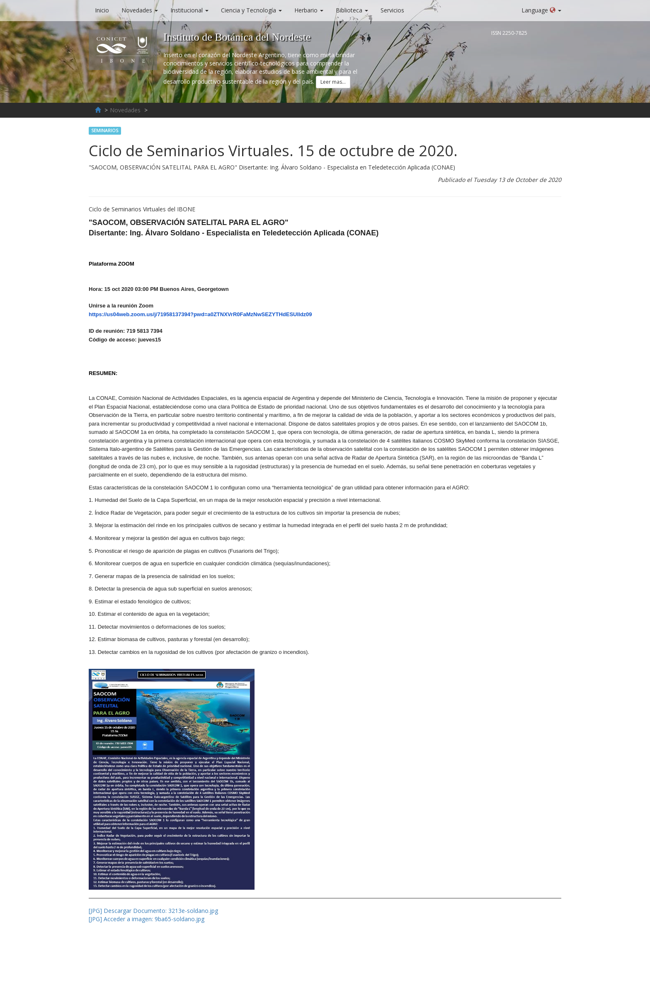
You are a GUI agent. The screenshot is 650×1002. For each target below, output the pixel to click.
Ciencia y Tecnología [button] (251, 10)
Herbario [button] (308, 10)
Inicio (105, 10)
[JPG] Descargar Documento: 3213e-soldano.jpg (153, 911)
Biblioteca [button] (352, 10)
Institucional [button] (189, 10)
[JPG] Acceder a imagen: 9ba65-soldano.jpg (146, 919)
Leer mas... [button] (333, 81)
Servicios (395, 10)
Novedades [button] (139, 10)
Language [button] (541, 10)
